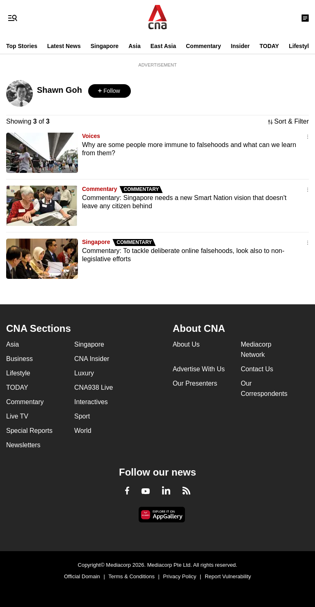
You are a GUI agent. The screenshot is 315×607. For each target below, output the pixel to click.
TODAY (269, 46)
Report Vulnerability (228, 576)
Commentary (203, 46)
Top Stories (21, 46)
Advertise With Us (199, 369)
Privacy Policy (179, 576)
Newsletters (23, 444)
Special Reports (29, 430)
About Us (186, 344)
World (82, 430)
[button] (109, 91)
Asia (134, 46)
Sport (82, 416)
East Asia (163, 46)
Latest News (64, 46)
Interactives (91, 401)
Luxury (84, 373)
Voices (91, 136)
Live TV (17, 416)
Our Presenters (195, 383)
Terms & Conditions (131, 576)
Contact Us (257, 369)
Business (19, 358)
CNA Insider (91, 358)
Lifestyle (300, 46)
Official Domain (82, 576)
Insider (240, 46)
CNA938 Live (93, 387)
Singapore (105, 46)
